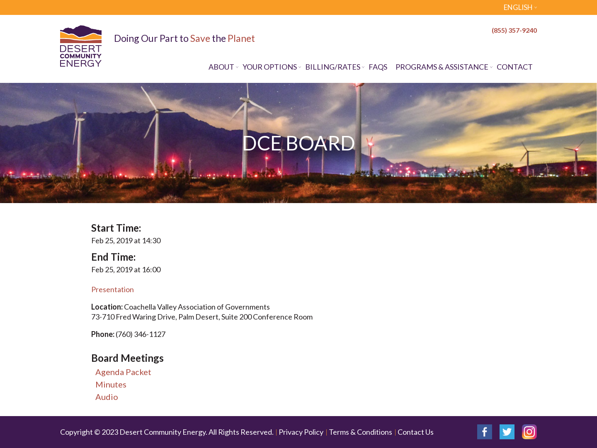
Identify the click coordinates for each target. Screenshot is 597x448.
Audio (106, 397)
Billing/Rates (332, 66)
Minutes (110, 384)
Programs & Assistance (442, 66)
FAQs (378, 66)
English (518, 7)
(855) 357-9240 (514, 30)
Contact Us (416, 431)
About (221, 66)
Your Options (270, 66)
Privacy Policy (301, 431)
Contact (515, 66)
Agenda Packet (123, 372)
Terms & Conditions (360, 431)
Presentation (112, 289)
